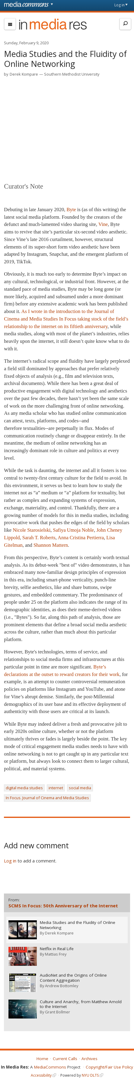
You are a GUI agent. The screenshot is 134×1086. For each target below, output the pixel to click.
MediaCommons (50, 1066)
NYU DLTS (90, 1074)
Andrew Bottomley (61, 985)
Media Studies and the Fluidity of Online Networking (78, 925)
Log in (119, 5)
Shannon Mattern (51, 545)
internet (56, 787)
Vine (103, 224)
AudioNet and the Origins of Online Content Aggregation (73, 977)
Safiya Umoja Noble (73, 530)
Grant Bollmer (57, 1011)
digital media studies (24, 787)
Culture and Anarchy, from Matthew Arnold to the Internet (81, 1003)
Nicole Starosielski (31, 530)
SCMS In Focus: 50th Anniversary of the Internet (63, 906)
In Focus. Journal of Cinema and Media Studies (47, 797)
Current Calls (65, 1057)
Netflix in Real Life (57, 948)
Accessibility (41, 1074)
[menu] (10, 24)
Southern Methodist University (71, 74)
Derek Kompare (24, 74)
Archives (89, 1057)
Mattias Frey (56, 953)
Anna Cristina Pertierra (81, 537)
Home (42, 1057)
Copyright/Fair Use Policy (109, 1066)
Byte (71, 209)
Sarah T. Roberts (39, 537)
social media (80, 787)
